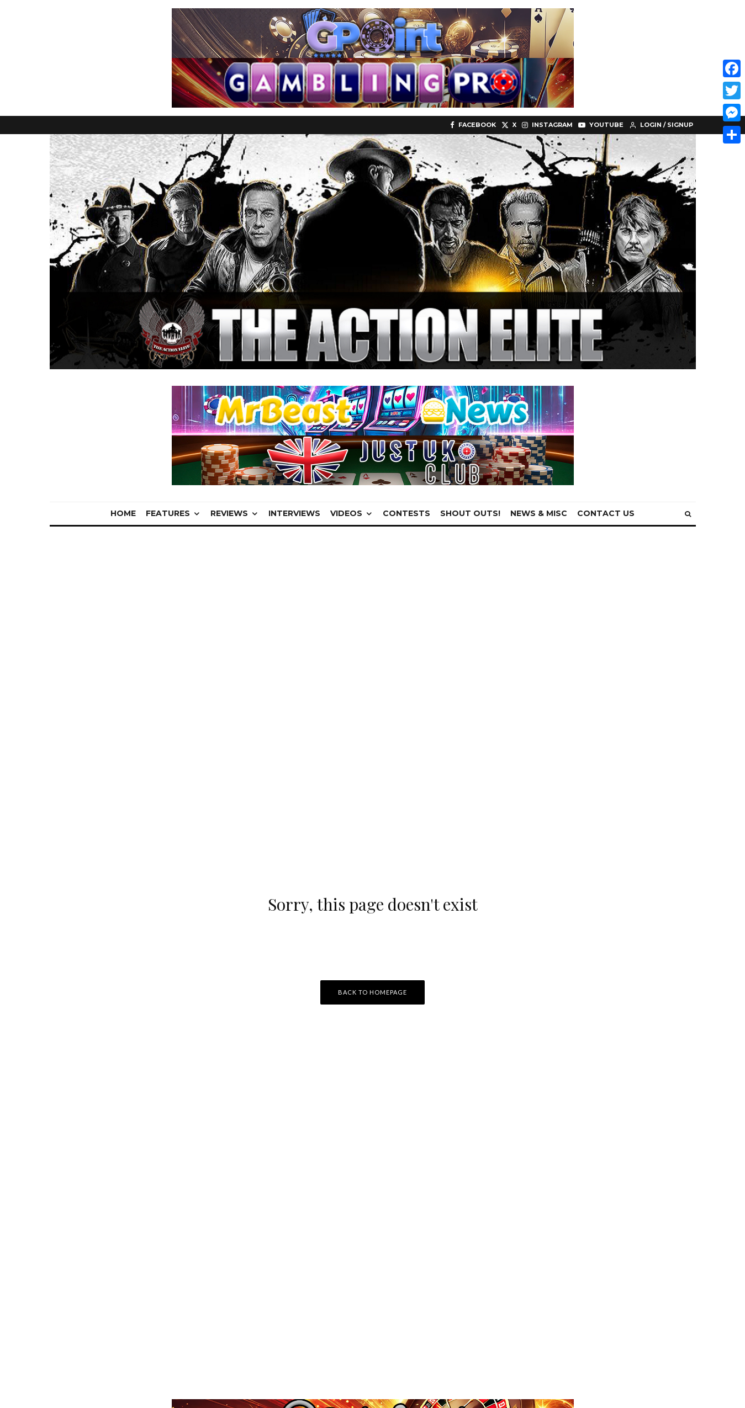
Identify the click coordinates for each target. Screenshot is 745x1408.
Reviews (229, 513)
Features (168, 513)
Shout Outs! (470, 513)
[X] (509, 125)
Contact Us (606, 513)
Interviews (294, 513)
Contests (406, 513)
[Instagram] (547, 125)
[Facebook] (473, 125)
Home (123, 513)
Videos (346, 513)
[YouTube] (600, 125)
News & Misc (538, 513)
